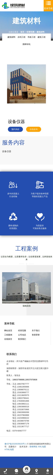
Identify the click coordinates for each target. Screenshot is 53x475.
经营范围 (30, 32)
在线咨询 (34, 129)
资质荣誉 (36, 335)
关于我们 (36, 330)
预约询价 (15, 129)
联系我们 (22, 339)
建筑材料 (41, 32)
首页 (22, 32)
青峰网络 (33, 446)
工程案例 (8, 335)
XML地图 (42, 446)
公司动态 (22, 335)
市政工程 (31, 37)
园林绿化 (27, 44)
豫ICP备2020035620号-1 (16, 444)
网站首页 (8, 330)
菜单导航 (48, 8)
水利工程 (21, 37)
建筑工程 (42, 37)
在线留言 (8, 339)
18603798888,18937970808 (24, 379)
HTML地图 (9, 449)
